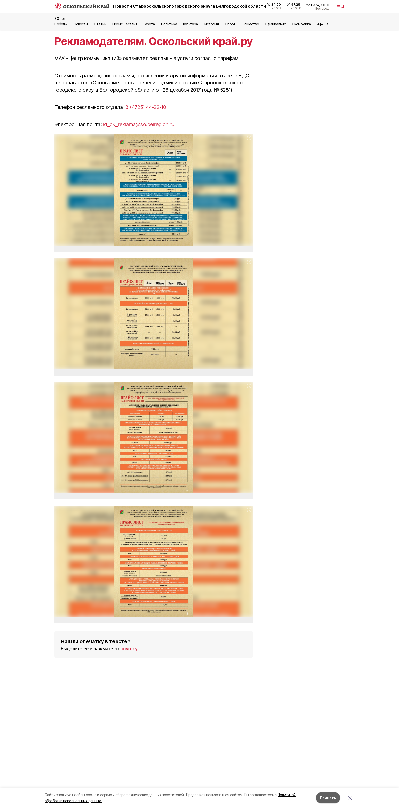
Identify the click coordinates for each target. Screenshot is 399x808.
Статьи (100, 24)
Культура (190, 24)
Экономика (301, 24)
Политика (169, 24)
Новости (81, 24)
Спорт (230, 24)
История (211, 24)
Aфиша (323, 24)
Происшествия (124, 24)
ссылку (129, 648)
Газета (149, 24)
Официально (275, 24)
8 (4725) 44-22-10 (146, 107)
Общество (250, 24)
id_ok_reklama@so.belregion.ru (138, 124)
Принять (328, 798)
